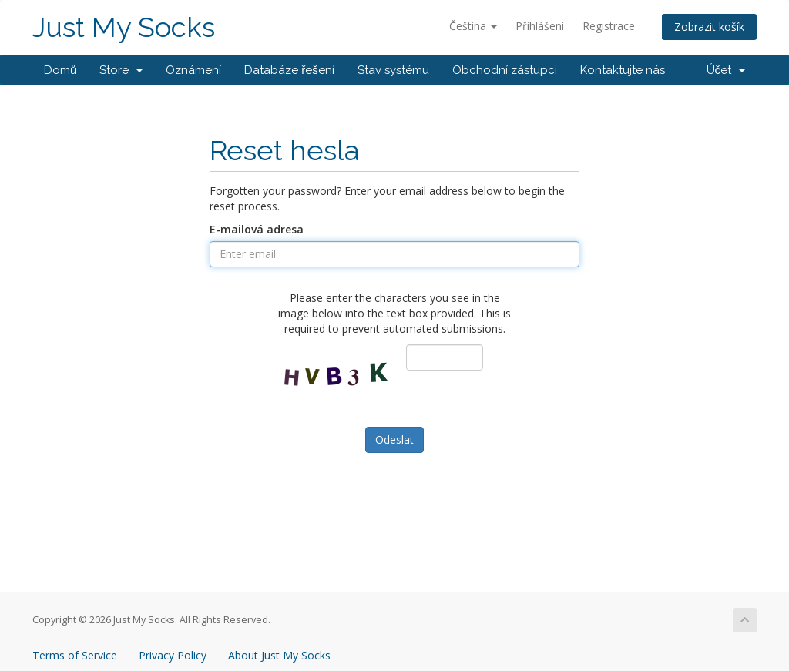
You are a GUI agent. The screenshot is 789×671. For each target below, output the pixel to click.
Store (121, 70)
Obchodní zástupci (504, 70)
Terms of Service (74, 655)
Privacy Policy (172, 655)
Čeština (473, 25)
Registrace (609, 25)
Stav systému (393, 70)
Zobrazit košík (709, 26)
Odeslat (394, 439)
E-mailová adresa (257, 229)
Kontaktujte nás (622, 70)
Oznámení (193, 70)
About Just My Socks (279, 655)
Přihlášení (539, 25)
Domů (60, 70)
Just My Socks (123, 27)
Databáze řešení (289, 70)
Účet (726, 70)
